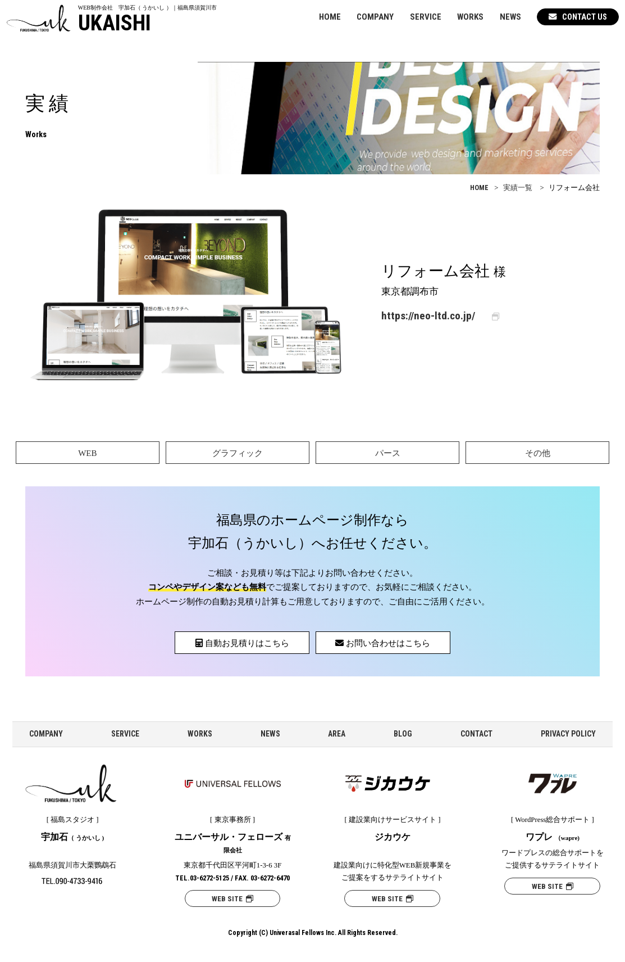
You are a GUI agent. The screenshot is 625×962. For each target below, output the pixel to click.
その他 (537, 453)
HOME (330, 17)
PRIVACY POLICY (568, 733)
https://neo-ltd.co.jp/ (428, 315)
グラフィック (237, 453)
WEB (87, 453)
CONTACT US (578, 17)
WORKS (470, 17)
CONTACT (476, 733)
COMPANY (375, 17)
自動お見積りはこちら (242, 643)
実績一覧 (517, 188)
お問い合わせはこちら (382, 643)
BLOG (403, 733)
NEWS (510, 17)
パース (387, 453)
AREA (336, 733)
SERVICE (425, 17)
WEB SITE (232, 899)
